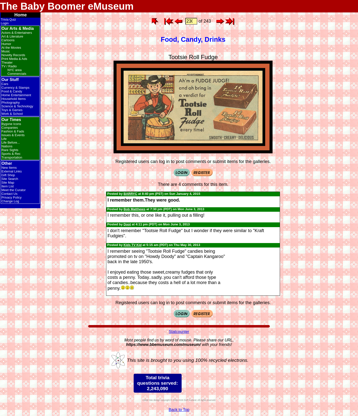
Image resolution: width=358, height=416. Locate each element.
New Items (9, 167)
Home (20, 14)
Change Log (10, 201)
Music (5, 51)
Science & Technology (17, 106)
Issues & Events (13, 135)
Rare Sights (9, 150)
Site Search (9, 179)
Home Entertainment (16, 95)
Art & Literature (12, 36)
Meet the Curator (13, 190)
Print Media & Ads (14, 59)
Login (5, 23)
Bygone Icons (11, 124)
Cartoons (8, 40)
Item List (7, 186)
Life (4, 139)
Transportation (11, 157)
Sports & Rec (11, 154)
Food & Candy (11, 91)
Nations (6, 146)
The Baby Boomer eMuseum (67, 6)
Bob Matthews (134, 209)
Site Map (7, 182)
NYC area (14, 70)
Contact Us (9, 194)
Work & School (12, 114)
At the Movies (11, 47)
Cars (4, 84)
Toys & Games (12, 110)
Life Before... (10, 142)
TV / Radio (9, 66)
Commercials (16, 74)
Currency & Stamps (15, 87)
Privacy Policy (11, 197)
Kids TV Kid (132, 245)
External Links (11, 171)
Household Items (13, 99)
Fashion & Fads (12, 131)
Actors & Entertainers (16, 33)
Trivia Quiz (8, 19)
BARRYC (130, 194)
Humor (6, 44)
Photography (10, 102)
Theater (7, 62)
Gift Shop (8, 175)
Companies (9, 127)
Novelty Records (13, 55)
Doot (127, 224)
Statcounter (179, 332)
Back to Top (179, 410)
